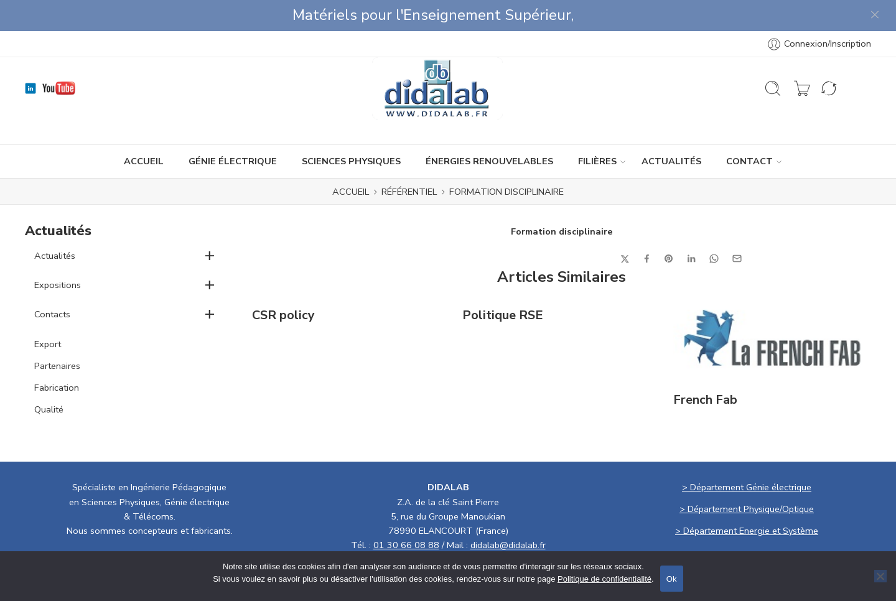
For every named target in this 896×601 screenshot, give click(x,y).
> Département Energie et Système (746, 499)
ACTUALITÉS (671, 130)
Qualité (48, 378)
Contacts (52, 283)
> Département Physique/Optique (746, 478)
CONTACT (749, 130)
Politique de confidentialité (604, 579)
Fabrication (56, 356)
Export (47, 313)
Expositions (57, 254)
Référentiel (409, 160)
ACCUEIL (144, 130)
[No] (880, 576)
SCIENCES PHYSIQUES (351, 130)
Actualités (54, 224)
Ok (671, 579)
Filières (597, 130)
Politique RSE (502, 284)
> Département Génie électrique (746, 456)
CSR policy (283, 284)
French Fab (705, 368)
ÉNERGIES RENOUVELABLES (489, 130)
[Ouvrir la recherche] (773, 57)
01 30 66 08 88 (406, 514)
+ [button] (209, 224)
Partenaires (57, 334)
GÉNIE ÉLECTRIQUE (233, 130)
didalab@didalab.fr (508, 514)
